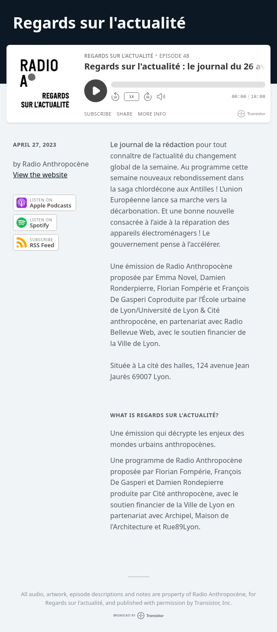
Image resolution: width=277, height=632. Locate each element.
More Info (152, 113)
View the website (40, 174)
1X (131, 96)
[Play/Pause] (45, 83)
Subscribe (97, 113)
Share (125, 113)
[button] (188, 85)
